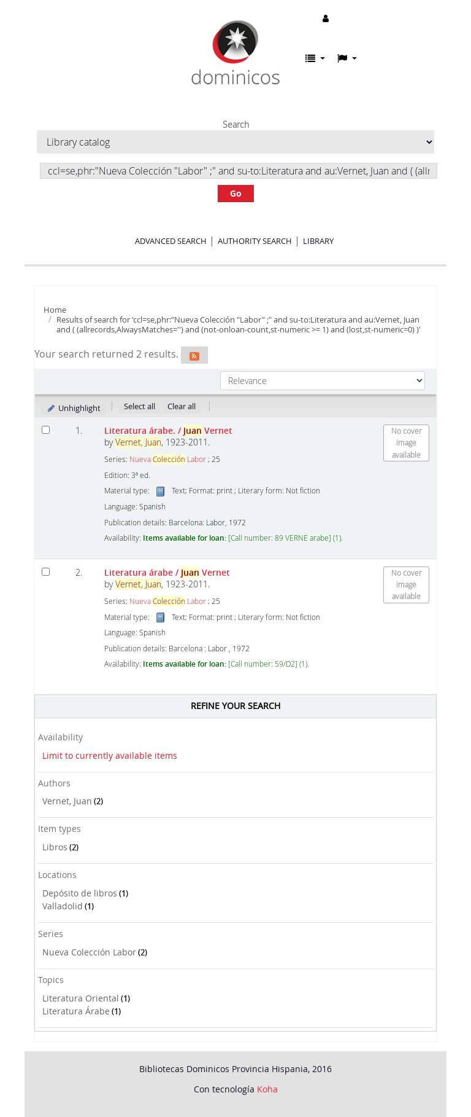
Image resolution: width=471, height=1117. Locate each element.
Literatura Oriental (80, 998)
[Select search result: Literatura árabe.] (46, 430)
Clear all (181, 406)
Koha (267, 1089)
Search (236, 124)
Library (318, 240)
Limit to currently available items (109, 755)
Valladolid (62, 906)
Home (55, 310)
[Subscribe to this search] (194, 355)
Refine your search (235, 705)
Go (236, 193)
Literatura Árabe (76, 1011)
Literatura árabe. (168, 430)
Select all (139, 406)
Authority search (255, 240)
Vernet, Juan (67, 801)
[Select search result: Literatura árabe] (46, 572)
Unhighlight (73, 407)
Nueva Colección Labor (89, 952)
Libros (54, 847)
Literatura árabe (167, 572)
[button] (315, 58)
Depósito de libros (79, 893)
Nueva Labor (167, 459)
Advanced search (171, 240)
